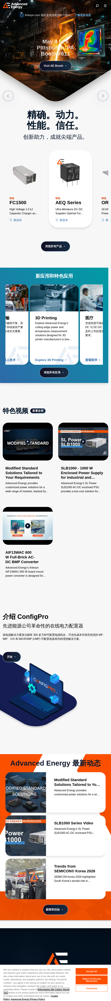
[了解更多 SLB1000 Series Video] (25, 835)
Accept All (91, 971)
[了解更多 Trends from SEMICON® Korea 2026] (25, 879)
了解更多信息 (83, 15)
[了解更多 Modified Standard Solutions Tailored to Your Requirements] (25, 792)
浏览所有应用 (54, 372)
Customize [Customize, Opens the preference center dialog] (91, 988)
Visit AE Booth (55, 66)
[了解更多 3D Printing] (54, 297)
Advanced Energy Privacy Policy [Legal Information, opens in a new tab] (28, 999)
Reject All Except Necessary (92, 980)
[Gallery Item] (28, 462)
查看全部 (37, 410)
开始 (12, 657)
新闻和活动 (55, 910)
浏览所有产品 (55, 246)
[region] (55, 982)
